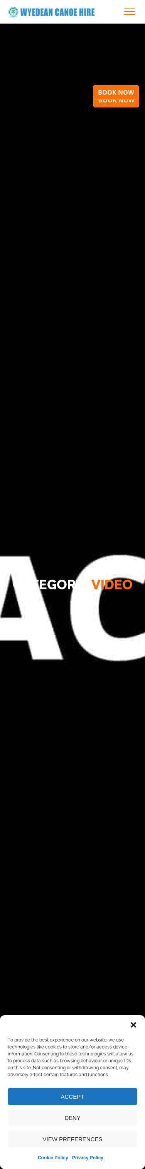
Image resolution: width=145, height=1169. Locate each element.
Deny (72, 1118)
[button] (133, 1025)
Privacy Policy (87, 1157)
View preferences (72, 1139)
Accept (72, 1096)
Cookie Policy (53, 1157)
